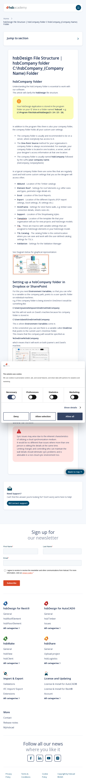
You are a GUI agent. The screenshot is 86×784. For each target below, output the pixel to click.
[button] (78, 7)
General (7, 614)
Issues (47, 623)
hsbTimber (50, 618)
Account (48, 693)
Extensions (9, 693)
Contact (7, 717)
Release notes (10, 722)
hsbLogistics (50, 658)
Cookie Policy (45, 775)
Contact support (18, 503)
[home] (16, 7)
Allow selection (43, 416)
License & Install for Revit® (58, 689)
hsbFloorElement (12, 623)
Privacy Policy (9, 775)
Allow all (70, 416)
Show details (70, 407)
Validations (9, 684)
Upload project (52, 654)
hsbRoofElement (12, 618)
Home (6, 18)
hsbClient (8, 658)
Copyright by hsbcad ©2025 (66, 775)
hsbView (7, 654)
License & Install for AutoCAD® (60, 684)
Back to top (74, 472)
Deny (16, 416)
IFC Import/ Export (13, 689)
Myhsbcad (8, 727)
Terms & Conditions (25, 775)
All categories (11, 628)
